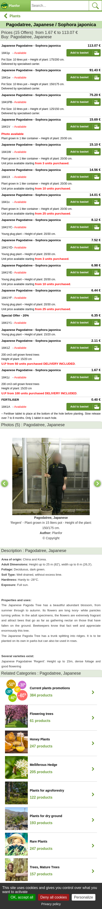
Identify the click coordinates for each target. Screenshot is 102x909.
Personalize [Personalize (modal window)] (83, 897)
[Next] (97, 483)
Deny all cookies (53, 897)
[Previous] (4, 483)
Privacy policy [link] (51, 904)
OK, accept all (21, 897)
